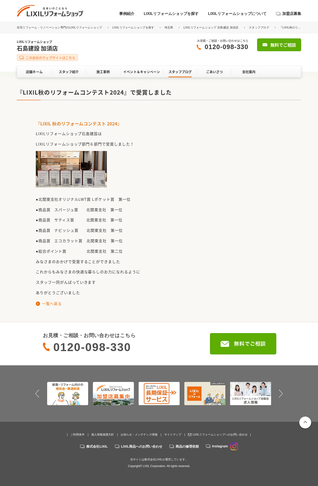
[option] (67, 393)
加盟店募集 (291, 14)
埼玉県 (168, 27)
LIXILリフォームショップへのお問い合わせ (220, 434)
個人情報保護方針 (102, 434)
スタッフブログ (259, 27)
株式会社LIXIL (97, 446)
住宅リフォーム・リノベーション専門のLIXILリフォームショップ (60, 27)
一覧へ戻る (52, 303)
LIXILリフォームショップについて (237, 14)
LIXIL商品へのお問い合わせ (141, 446)
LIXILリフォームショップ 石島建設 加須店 (210, 27)
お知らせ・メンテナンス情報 (139, 434)
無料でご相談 (283, 45)
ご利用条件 (77, 434)
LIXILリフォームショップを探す (171, 14)
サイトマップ (172, 434)
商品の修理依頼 (187, 446)
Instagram (225, 446)
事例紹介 (126, 14)
